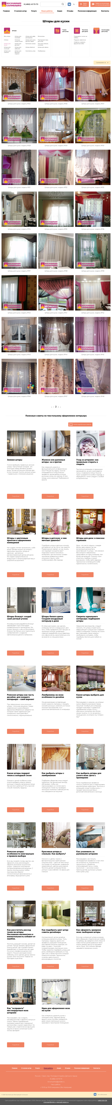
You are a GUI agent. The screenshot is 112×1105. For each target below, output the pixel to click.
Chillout (6, 40)
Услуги (34, 11)
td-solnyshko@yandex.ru (56, 1082)
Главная (6, 11)
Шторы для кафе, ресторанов (30, 37)
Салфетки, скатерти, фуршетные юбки (79, 42)
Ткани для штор (65, 30)
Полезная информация (87, 11)
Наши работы (47, 11)
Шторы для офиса (43, 47)
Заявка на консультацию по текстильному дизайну (102, 4)
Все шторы (7, 36)
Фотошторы (41, 36)
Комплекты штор (30, 51)
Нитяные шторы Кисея (19, 40)
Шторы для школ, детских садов (31, 40)
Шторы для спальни (7, 51)
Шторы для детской (18, 44)
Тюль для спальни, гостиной (43, 44)
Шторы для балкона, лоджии (18, 52)
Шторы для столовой (18, 37)
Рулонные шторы (31, 43)
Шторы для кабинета (18, 48)
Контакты (105, 11)
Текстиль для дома (85, 30)
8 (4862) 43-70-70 (31, 4)
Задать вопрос (85, 4)
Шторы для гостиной (7, 48)
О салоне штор (20, 11)
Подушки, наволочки (80, 40)
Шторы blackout (30, 47)
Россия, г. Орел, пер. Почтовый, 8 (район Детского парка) (56, 1076)
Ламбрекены (41, 51)
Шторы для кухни (7, 44)
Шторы (14, 30)
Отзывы (70, 11)
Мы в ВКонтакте (100, 1094)
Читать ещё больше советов (80, 424)
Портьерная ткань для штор (43, 40)
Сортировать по (101, 62)
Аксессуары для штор (105, 30)
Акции (59, 11)
